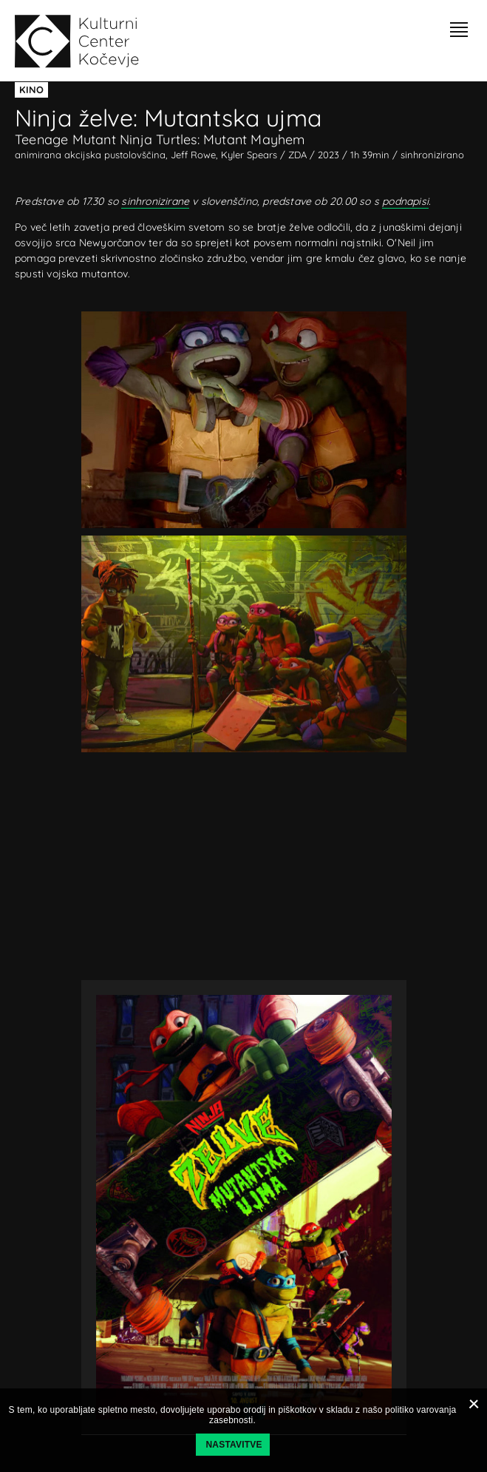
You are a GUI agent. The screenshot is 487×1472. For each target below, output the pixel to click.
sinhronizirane (155, 201)
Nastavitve (234, 1444)
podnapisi (405, 201)
